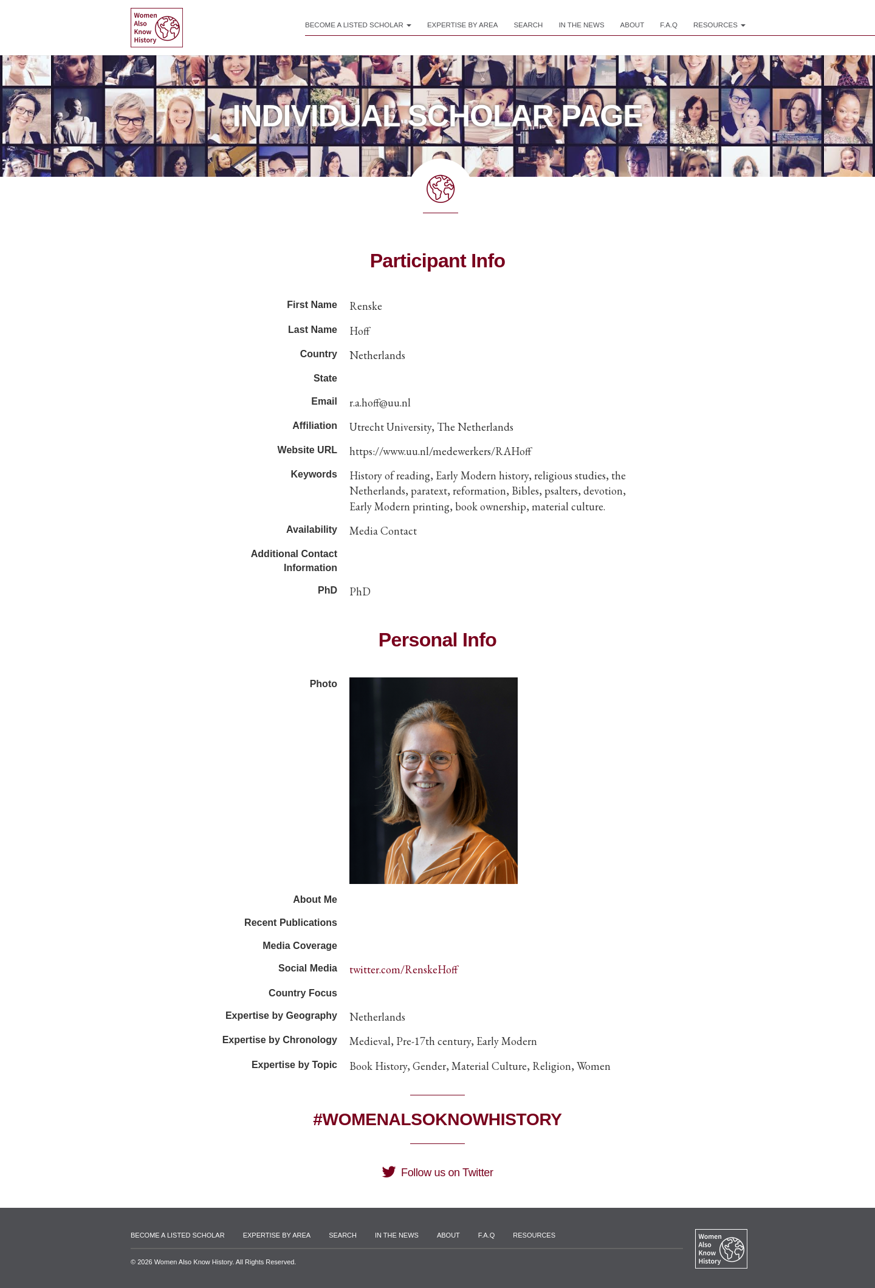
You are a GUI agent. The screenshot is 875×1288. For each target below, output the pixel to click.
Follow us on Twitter (437, 1172)
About (632, 25)
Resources (719, 25)
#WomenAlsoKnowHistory (437, 1119)
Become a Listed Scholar (358, 25)
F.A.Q (669, 25)
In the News (581, 25)
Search (528, 25)
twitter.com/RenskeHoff (403, 969)
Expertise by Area (462, 25)
